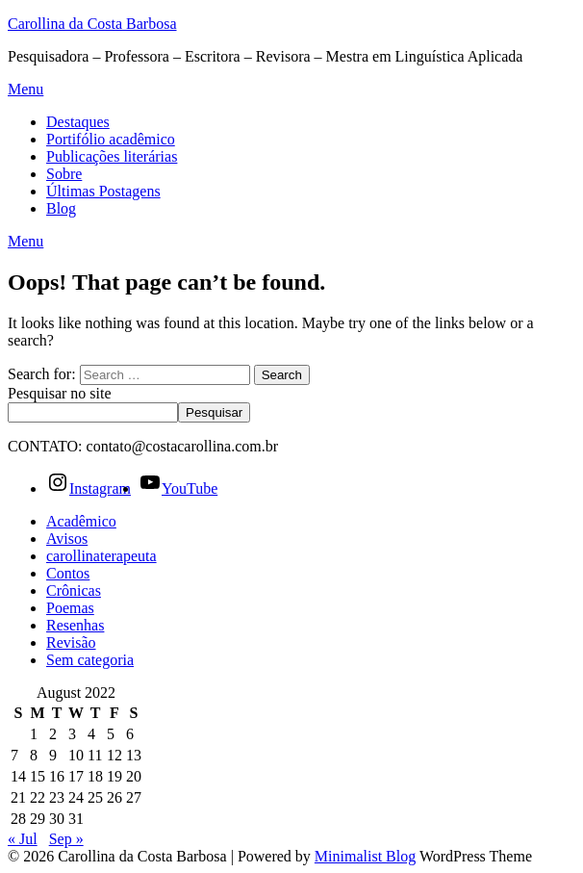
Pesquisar (214, 412)
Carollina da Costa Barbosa (92, 23)
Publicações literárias (111, 156)
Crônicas (73, 590)
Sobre (64, 174)
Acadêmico (81, 521)
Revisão (71, 642)
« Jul (23, 839)
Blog (61, 208)
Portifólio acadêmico (110, 139)
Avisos (67, 538)
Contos (67, 573)
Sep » (66, 839)
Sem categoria (90, 660)
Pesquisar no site (60, 393)
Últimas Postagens (103, 191)
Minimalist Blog (365, 856)
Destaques (78, 122)
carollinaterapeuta (101, 556)
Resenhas (75, 625)
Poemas (70, 608)
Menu (25, 89)
